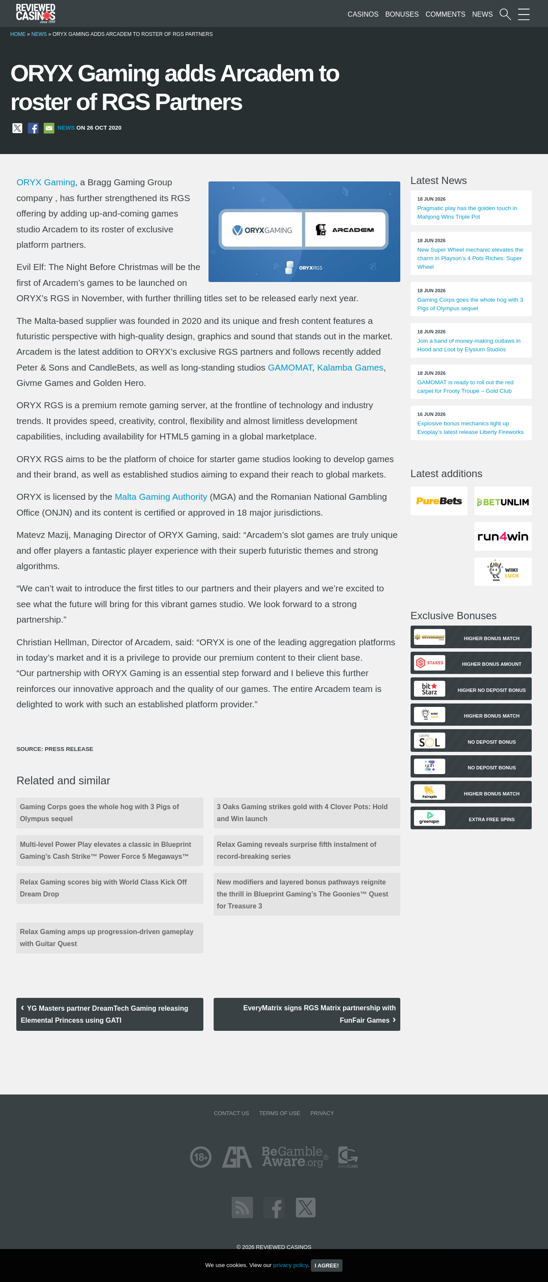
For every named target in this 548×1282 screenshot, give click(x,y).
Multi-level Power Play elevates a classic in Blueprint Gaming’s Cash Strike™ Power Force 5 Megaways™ (105, 850)
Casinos (363, 14)
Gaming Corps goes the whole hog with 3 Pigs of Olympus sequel (99, 812)
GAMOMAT (290, 367)
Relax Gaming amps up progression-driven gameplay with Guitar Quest (106, 937)
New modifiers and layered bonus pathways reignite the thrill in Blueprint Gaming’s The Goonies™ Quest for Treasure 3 (302, 894)
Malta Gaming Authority (161, 497)
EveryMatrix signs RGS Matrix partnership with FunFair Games (319, 1014)
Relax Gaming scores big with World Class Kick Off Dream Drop (103, 888)
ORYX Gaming (45, 182)
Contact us (231, 1113)
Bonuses (402, 14)
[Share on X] (17, 128)
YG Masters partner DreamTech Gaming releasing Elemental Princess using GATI (104, 1014)
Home (18, 34)
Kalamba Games (350, 367)
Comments (445, 14)
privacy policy (290, 1265)
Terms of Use (279, 1113)
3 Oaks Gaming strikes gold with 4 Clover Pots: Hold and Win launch (302, 812)
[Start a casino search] (505, 14)
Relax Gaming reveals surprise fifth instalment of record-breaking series (297, 850)
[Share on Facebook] (33, 128)
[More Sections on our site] (524, 14)
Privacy (322, 1113)
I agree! (327, 1265)
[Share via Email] (49, 128)
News (482, 14)
